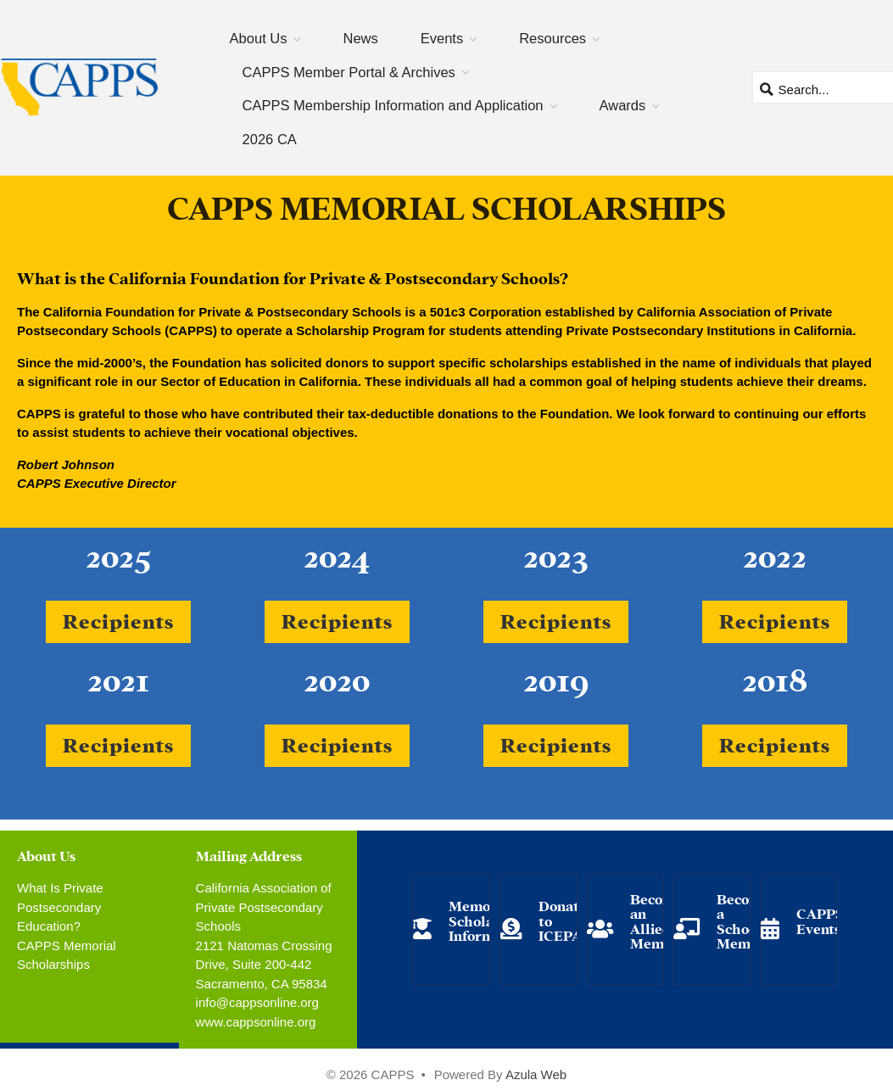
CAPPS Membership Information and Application (393, 105)
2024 (337, 553)
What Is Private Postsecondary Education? (60, 907)
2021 (118, 677)
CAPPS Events (820, 920)
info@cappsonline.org (257, 1002)
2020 (337, 677)
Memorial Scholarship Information (488, 919)
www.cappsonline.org (256, 1022)
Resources (552, 38)
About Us (258, 38)
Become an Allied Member (658, 920)
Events (442, 38)
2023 (556, 553)
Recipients (118, 619)
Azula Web (535, 1074)
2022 (774, 553)
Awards (623, 105)
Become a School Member (745, 920)
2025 (118, 553)
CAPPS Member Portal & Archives (349, 72)
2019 (556, 677)
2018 (775, 677)
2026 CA (270, 139)
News (360, 38)
